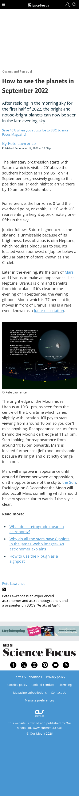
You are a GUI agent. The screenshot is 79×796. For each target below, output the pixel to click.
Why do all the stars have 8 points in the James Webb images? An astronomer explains (39, 543)
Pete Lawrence (13, 583)
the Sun (69, 482)
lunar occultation (49, 310)
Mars (69, 272)
